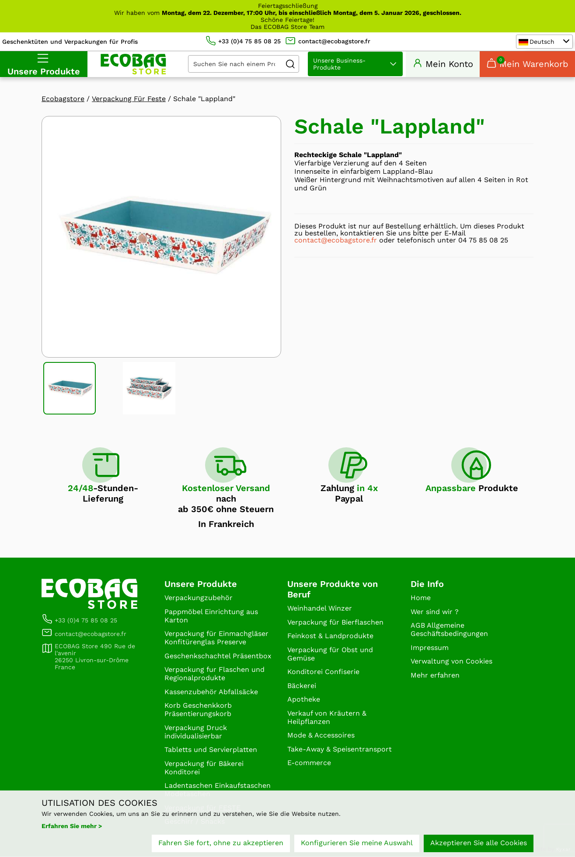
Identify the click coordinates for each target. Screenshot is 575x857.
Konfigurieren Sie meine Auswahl (357, 843)
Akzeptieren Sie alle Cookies (478, 843)
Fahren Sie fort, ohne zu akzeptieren (220, 843)
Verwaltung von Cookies (451, 661)
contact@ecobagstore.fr (335, 240)
